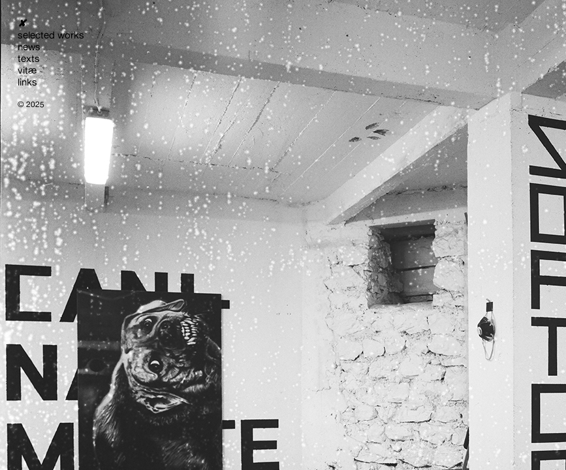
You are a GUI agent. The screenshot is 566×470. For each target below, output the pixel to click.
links (27, 82)
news (29, 46)
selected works (51, 35)
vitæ (27, 70)
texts (29, 58)
